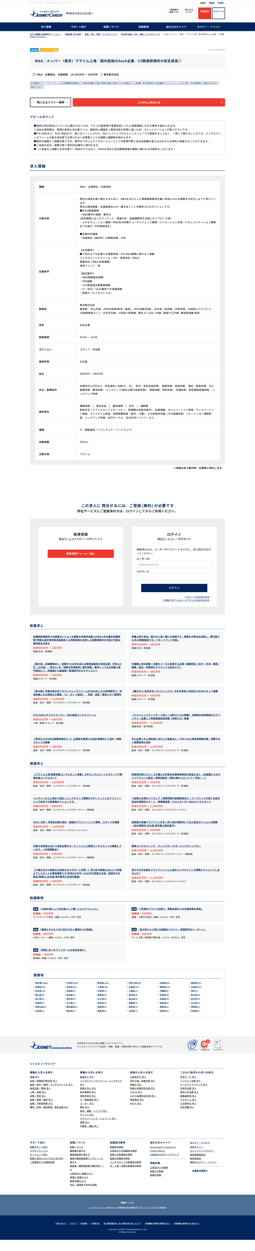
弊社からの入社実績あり (137, 83)
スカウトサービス (39, 1161)
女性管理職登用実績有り (77, 83)
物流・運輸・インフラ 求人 (93, 1122)
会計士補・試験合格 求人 (142, 1092)
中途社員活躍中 (98, 83)
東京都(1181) (42, 993)
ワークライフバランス (54, 83)
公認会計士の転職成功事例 (123, 1161)
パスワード (143, 574)
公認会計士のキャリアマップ (164, 1165)
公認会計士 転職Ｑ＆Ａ (81, 1184)
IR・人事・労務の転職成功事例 (125, 1177)
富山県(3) (134, 1009)
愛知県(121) (104, 993)
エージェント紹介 (39, 1165)
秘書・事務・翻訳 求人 (41, 1110)
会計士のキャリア (176, 26)
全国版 (203, 2)
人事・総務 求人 (38, 1103)
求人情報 (46, 26)
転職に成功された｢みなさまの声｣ (47, 1169)
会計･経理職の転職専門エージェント (45, 34)
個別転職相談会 (198, 1165)
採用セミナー (196, 1158)
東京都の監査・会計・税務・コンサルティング (140, 34)
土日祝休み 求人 (188, 1114)
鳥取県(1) (196, 1017)
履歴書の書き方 (78, 1161)
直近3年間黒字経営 (115, 83)
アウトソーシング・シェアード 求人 (98, 1129)
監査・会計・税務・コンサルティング (101, 34)
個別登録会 (195, 1169)
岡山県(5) (40, 1005)
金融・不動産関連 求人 (41, 1114)
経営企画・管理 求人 (40, 1099)
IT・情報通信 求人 (89, 1110)
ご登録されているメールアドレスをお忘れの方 (186, 605)
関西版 (212, 2)
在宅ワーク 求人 (188, 1088)
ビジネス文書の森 (168, 1218)
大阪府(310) (73, 993)
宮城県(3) (165, 1009)
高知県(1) (134, 1017)
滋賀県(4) (134, 1005)
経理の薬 (135, 1218)
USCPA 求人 (136, 1103)
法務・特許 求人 (38, 1107)
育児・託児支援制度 (40, 88)
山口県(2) (196, 1013)
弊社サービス (66, 541)
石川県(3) (103, 1009)
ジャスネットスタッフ (88, 1218)
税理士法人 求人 (88, 1099)
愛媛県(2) (134, 1013)
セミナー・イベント (208, 26)
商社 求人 (85, 1118)
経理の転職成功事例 (120, 1169)
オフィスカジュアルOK (197, 83)
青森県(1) (196, 1021)
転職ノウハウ (111, 26)
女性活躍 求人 (187, 1118)
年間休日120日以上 (60, 88)
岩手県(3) (196, 1009)
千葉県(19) (103, 998)
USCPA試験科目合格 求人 (143, 1107)
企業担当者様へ (199, 1181)
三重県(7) (134, 1001)
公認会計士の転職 (159, 1178)
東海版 (220, 2)
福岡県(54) (197, 993)
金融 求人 (85, 1133)
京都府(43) (41, 998)
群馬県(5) (103, 1005)
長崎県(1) (103, 1017)
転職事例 (144, 26)
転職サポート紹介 (39, 1158)
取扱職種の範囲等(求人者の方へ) (191, 1234)
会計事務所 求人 (88, 1103)
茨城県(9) (71, 1001)
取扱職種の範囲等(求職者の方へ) (160, 1234)
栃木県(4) (196, 1005)
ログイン (174, 591)
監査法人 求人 (87, 1088)
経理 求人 (35, 1088)
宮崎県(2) (40, 1013)
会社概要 (80, 1234)
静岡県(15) (166, 998)
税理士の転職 (156, 1182)
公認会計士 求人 (138, 1088)
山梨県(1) (40, 1021)
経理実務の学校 (122, 1218)
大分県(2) (71, 1013)
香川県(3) (40, 1009)
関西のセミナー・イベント (203, 1173)
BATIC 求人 (136, 1114)
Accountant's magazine (163, 1158)
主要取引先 (92, 1234)
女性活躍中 (180, 83)
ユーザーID (143, 561)
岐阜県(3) (71, 1009)
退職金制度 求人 (188, 1107)
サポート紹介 (79, 26)
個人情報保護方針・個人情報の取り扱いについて (121, 1234)
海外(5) (195, 1001)
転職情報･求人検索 (73, 34)
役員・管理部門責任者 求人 (43, 1092)
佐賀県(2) (103, 1013)
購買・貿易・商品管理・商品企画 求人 (49, 1118)
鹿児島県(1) (72, 1017)
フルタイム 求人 (188, 1110)
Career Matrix (157, 1161)
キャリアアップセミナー (202, 1161)
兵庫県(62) (166, 993)
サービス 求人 (87, 1125)
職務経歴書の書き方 (80, 1165)
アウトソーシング (150, 1218)
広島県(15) (135, 998)
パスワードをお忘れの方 (197, 601)
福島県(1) (103, 1021)
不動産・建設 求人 (89, 1137)
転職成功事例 (116, 1158)
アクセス (68, 1234)
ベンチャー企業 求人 (190, 1092)
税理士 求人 (136, 1095)
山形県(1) (134, 1021)
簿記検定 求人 (137, 1110)
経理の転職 (155, 1186)
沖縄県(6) (165, 1001)
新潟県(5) (71, 1005)
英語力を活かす (78, 88)
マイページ (218, 11)
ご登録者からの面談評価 (42, 1173)
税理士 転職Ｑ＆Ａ (79, 1188)
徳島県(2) (165, 1013)
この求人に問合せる (153, 104)
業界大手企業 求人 (189, 1103)
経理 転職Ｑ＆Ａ (78, 1192)
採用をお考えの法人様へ (81, 13)
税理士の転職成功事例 (121, 1165)
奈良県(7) (103, 1001)
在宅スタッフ (106, 1218)
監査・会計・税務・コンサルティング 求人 (51, 1095)
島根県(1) (165, 1017)
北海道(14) (197, 998)
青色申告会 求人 (88, 1107)
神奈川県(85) (136, 993)
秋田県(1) (165, 1021)
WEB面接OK (36, 83)
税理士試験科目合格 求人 (142, 1099)
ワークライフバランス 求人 (194, 1095)
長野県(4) (165, 1005)
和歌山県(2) (41, 1017)
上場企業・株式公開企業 (162, 83)
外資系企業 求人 (188, 1099)
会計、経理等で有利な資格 (83, 1195)
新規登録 (205, 11)
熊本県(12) (41, 1001)
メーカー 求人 (87, 1114)
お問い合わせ (55, 1234)
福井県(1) (71, 1021)
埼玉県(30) (72, 998)
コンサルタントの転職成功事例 (125, 1173)
